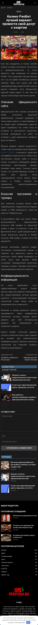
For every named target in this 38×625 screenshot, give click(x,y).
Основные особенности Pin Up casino (9, 359)
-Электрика (5, 565)
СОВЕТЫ (4, 569)
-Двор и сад (5, 575)
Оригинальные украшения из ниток (25, 515)
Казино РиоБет (8, 152)
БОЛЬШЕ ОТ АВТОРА (9, 370)
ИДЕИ (3, 553)
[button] (35, 3)
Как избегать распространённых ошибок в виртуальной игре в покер (24, 397)
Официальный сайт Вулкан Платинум (30, 359)
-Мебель (4, 572)
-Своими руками (6, 556)
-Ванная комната (7, 562)
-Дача (3, 559)
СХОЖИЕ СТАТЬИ (8, 367)
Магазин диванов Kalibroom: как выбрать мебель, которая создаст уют (23, 464)
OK (28, 622)
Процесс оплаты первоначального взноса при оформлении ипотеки (24, 377)
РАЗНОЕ (19, 11)
